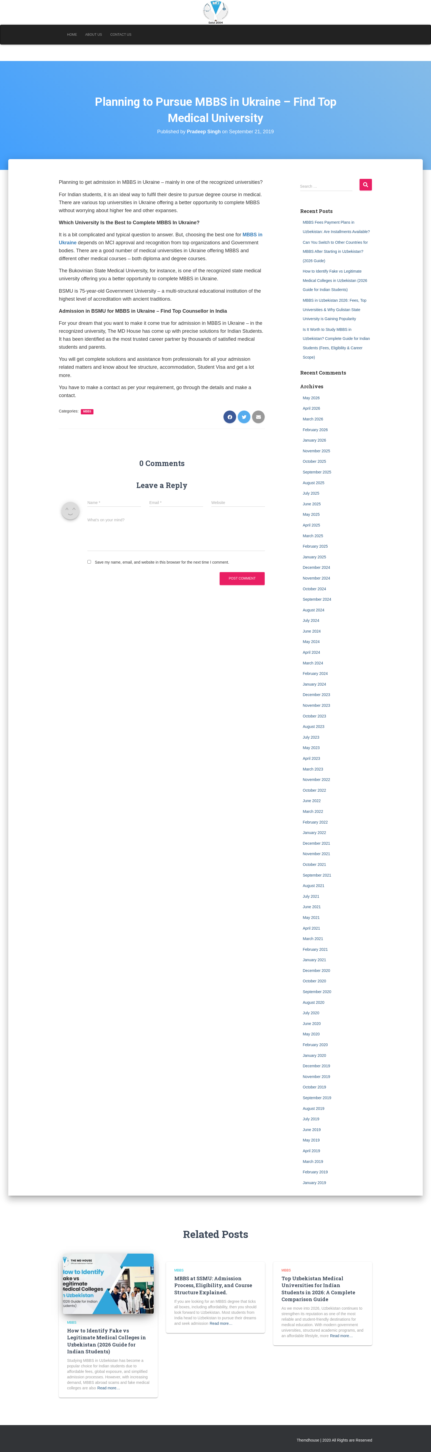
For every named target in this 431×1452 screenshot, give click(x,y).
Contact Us (120, 35)
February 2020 (315, 1045)
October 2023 (314, 716)
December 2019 (316, 1066)
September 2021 (317, 875)
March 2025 (313, 536)
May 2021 (311, 917)
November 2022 (316, 779)
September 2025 (317, 472)
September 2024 (317, 599)
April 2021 (311, 928)
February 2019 (315, 1172)
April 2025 (311, 525)
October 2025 (314, 461)
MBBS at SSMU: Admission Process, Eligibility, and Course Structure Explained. (213, 1285)
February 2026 (315, 430)
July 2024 (311, 620)
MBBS (87, 411)
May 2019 (311, 1140)
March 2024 (313, 663)
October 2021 (314, 864)
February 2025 (315, 546)
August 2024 (314, 610)
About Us (93, 35)
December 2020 (316, 970)
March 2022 (313, 811)
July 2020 (311, 1013)
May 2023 (311, 748)
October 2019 (314, 1087)
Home (72, 35)
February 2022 (315, 822)
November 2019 (316, 1076)
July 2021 (311, 896)
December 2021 (316, 843)
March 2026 (313, 419)
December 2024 (316, 567)
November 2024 (316, 578)
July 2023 (311, 737)
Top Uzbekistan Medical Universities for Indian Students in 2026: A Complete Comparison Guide (318, 1289)
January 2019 (314, 1183)
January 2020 (314, 1055)
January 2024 (314, 684)
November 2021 (316, 854)
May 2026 (311, 398)
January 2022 (314, 832)
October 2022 (314, 790)
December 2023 (316, 694)
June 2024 (312, 631)
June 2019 (312, 1129)
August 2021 (314, 885)
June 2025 (312, 504)
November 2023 (316, 705)
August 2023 (314, 726)
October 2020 (314, 981)
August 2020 (314, 1002)
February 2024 (315, 673)
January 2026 (314, 440)
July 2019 (311, 1119)
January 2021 (314, 960)
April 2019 (311, 1151)
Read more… (108, 1388)
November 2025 (316, 451)
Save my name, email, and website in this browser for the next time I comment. (162, 562)
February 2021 (315, 949)
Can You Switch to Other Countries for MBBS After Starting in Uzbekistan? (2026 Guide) (335, 251)
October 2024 (314, 589)
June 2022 (312, 801)
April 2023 (311, 758)
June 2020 (312, 1023)
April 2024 (311, 652)
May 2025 (311, 514)
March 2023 (313, 769)
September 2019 (317, 1098)
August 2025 (314, 483)
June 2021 (312, 907)
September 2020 (317, 992)
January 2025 (314, 557)
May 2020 (311, 1034)
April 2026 (311, 408)
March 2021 (313, 938)
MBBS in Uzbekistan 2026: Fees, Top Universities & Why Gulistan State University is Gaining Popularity (335, 309)
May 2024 (311, 641)
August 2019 (314, 1108)
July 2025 (311, 493)
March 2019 (313, 1161)
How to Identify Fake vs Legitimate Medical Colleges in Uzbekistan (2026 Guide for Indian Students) (335, 280)
